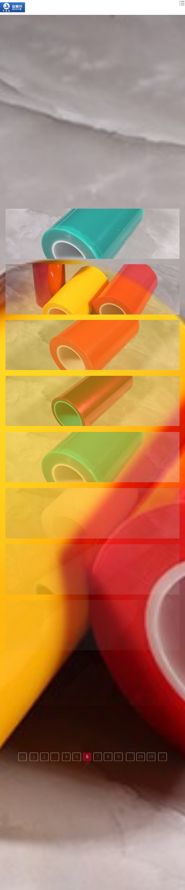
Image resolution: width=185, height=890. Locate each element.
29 (151, 764)
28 (140, 764)
